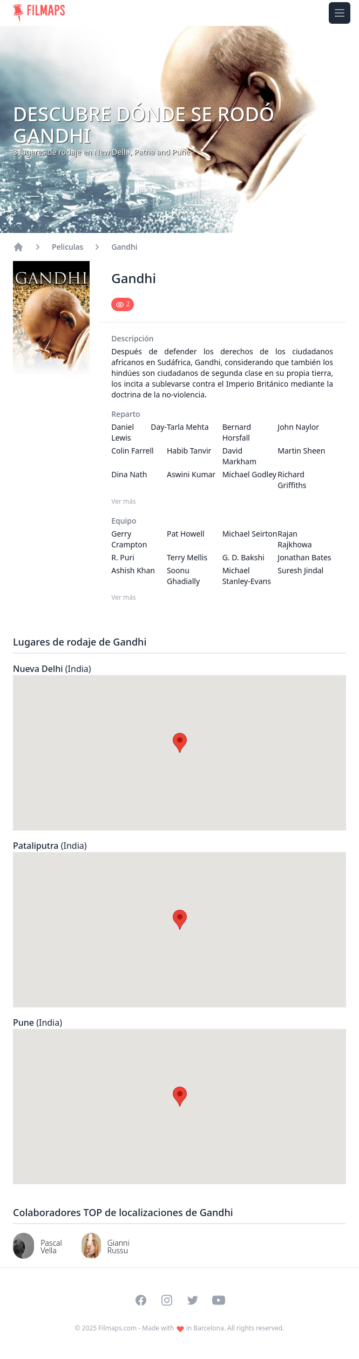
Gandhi (124, 247)
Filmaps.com (117, 1328)
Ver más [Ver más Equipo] (123, 597)
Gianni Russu (118, 1246)
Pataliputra (50, 846)
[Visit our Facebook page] (140, 1300)
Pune (37, 1022)
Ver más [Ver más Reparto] (123, 501)
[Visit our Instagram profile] (166, 1300)
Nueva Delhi (52, 669)
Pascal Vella (51, 1246)
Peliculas (67, 247)
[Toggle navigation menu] (339, 13)
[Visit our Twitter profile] (192, 1300)
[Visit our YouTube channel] (218, 1300)
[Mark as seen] (122, 304)
